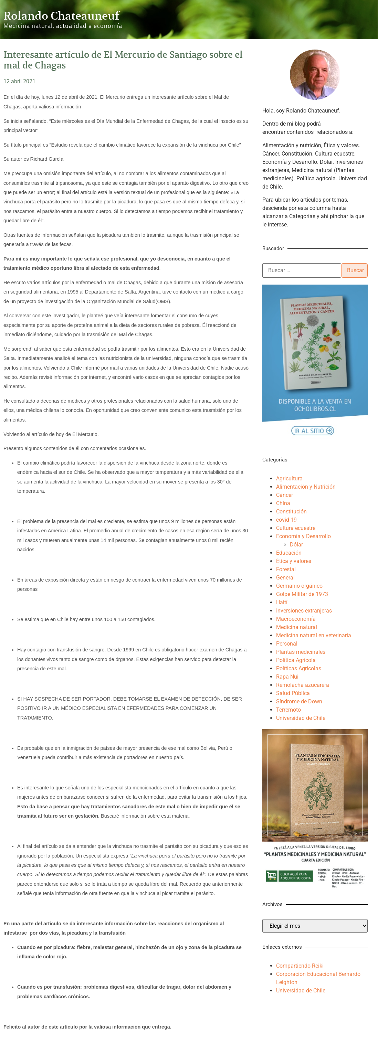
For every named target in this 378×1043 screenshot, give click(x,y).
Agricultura (289, 478)
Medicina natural (296, 627)
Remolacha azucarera (302, 685)
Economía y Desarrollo (303, 536)
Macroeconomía (296, 619)
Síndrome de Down (299, 701)
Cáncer (284, 495)
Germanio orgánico (299, 586)
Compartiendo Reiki (300, 965)
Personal (286, 643)
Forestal (286, 569)
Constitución (291, 511)
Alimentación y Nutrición (306, 486)
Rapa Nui (287, 676)
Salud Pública (293, 693)
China (283, 503)
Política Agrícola (296, 660)
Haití (281, 602)
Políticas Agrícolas (298, 668)
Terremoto (288, 709)
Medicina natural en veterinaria (313, 635)
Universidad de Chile (300, 718)
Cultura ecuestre (295, 528)
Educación (289, 553)
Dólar (296, 544)
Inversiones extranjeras (304, 610)
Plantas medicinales (300, 652)
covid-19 (286, 520)
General (285, 577)
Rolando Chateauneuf (61, 16)
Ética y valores (293, 561)
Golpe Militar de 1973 (302, 594)
